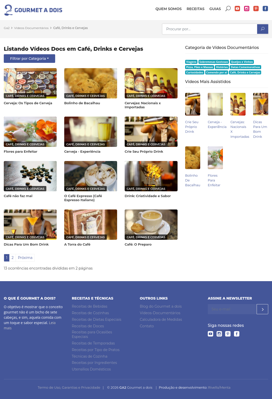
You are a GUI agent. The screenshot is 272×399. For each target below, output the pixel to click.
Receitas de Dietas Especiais (96, 319)
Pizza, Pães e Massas (199, 67)
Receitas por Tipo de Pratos (96, 350)
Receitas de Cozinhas (90, 313)
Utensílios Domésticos (91, 369)
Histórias (222, 67)
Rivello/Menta (219, 387)
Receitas (196, 9)
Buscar (228, 9)
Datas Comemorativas (245, 67)
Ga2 (7, 28)
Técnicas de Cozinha (89, 356)
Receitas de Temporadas (93, 343)
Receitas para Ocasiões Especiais (92, 334)
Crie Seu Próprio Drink (191, 127)
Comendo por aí (216, 72)
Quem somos (168, 9)
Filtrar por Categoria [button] (28, 58)
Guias (215, 9)
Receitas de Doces (88, 326)
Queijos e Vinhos (242, 62)
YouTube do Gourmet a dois (237, 9)
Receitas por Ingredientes (94, 362)
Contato (147, 326)
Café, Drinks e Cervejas (70, 28)
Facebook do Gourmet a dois (265, 9)
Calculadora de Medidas (161, 319)
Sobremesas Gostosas (213, 62)
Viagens (191, 62)
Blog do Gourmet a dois (161, 306)
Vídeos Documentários (31, 28)
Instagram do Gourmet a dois (247, 9)
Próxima (25, 257)
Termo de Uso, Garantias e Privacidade (69, 387)
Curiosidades (194, 72)
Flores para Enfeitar (214, 180)
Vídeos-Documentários (160, 313)
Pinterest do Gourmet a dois (256, 9)
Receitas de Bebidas (89, 306)
